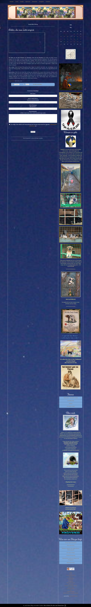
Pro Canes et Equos (71, 552)
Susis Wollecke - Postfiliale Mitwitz (70, 593)
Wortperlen (70, 579)
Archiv (16, 1)
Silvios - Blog (71, 587)
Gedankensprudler (70, 591)
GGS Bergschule (70, 578)
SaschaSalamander (71, 588)
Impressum (28, 1)
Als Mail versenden (37, 84)
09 (77, 36)
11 (60, 39)
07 (71, 36)
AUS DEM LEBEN (71, 406)
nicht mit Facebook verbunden (12, 84)
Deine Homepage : (33, 105)
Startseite (12, 1)
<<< (60, 27)
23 (77, 41)
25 (60, 44)
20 (67, 41)
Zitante (70, 573)
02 (77, 33)
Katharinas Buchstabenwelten (71, 585)
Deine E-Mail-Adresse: (33, 99)
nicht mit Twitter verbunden (24, 84)
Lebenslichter (11, 80)
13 (67, 39)
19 (64, 41)
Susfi (71, 590)
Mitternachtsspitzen (71, 582)
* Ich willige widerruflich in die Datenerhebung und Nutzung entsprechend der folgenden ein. (33, 125)
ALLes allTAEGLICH (70, 575)
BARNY (71, 403)
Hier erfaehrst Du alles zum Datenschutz (54, 605)
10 (80, 36)
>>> (81, 27)
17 (80, 39)
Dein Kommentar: (33, 112)
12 (64, 39)
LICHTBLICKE (70, 400)
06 (67, 36)
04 (60, 36)
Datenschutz (34, 1)
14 (71, 39)
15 (74, 39)
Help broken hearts (71, 562)
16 (77, 39)
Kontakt (22, 1)
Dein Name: (33, 93)
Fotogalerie (41, 1)
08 (74, 36)
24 (80, 41)
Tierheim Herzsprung (70, 555)
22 (74, 41)
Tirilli (70, 572)
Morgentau (70, 581)
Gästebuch (48, 1)
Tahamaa (71, 576)
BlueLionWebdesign (73, 596)
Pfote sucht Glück (70, 545)
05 (64, 36)
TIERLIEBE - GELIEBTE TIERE (71, 397)
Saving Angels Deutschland (70, 542)
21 (71, 41)
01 (74, 33)
